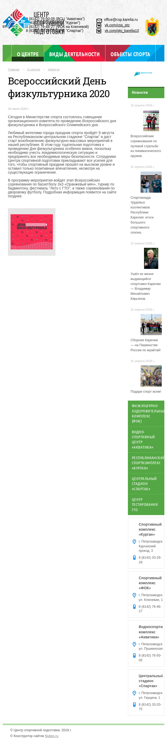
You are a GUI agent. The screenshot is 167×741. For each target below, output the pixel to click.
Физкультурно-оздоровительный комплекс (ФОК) (148, 413)
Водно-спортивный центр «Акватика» (143, 439)
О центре (28, 54)
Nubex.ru (51, 736)
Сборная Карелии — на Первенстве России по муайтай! (146, 345)
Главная (14, 69)
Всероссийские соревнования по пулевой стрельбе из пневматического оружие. (146, 146)
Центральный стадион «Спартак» (144, 483)
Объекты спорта (130, 54)
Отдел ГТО (83, 71)
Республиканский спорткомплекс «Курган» (148, 462)
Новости (53, 69)
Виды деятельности (74, 54)
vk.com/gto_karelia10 (122, 31)
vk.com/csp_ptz (117, 25)
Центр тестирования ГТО (145, 504)
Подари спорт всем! (146, 391)
